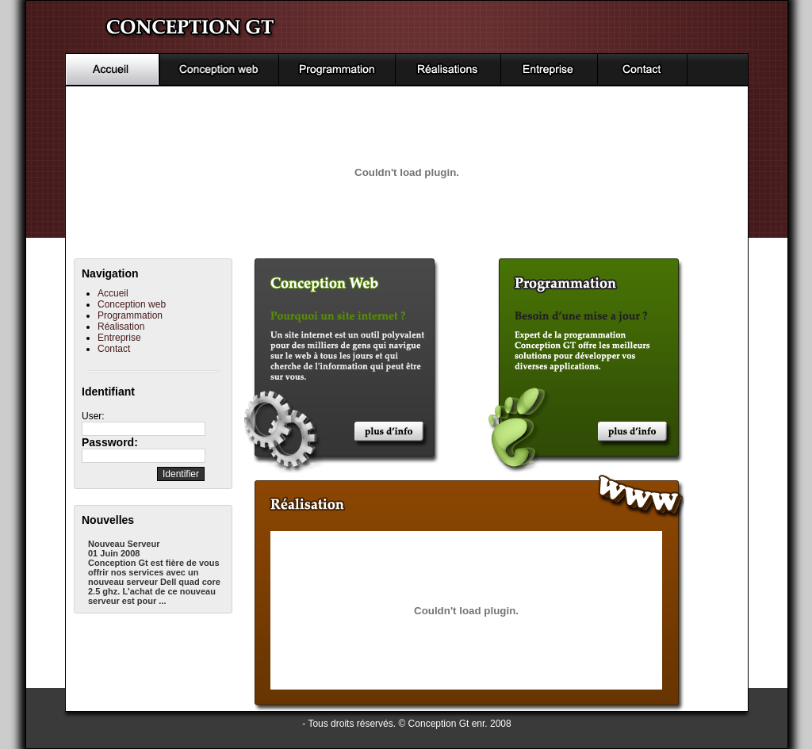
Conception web (132, 304)
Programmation (130, 315)
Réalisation (121, 326)
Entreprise (119, 337)
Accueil (113, 293)
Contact (114, 348)
